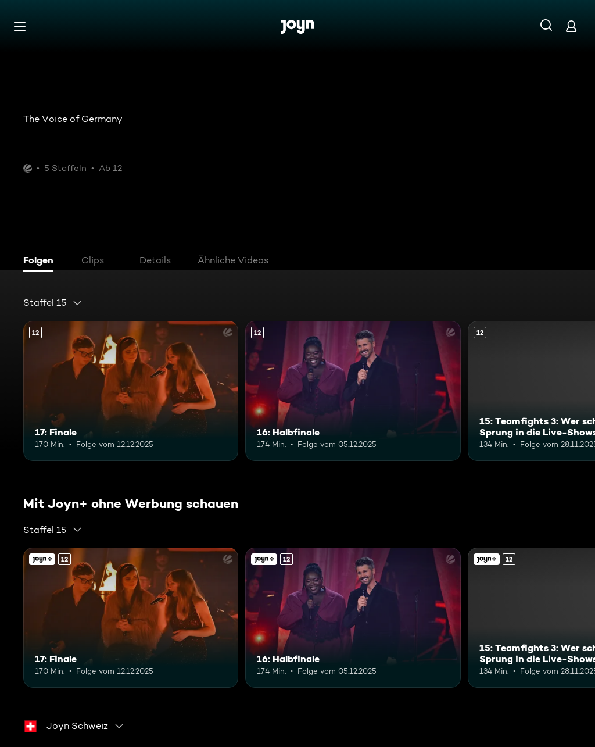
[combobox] (52, 303)
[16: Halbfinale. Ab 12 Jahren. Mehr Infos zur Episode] (352, 391)
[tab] (41, 261)
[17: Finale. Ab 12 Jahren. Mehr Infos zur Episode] (130, 391)
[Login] (571, 26)
